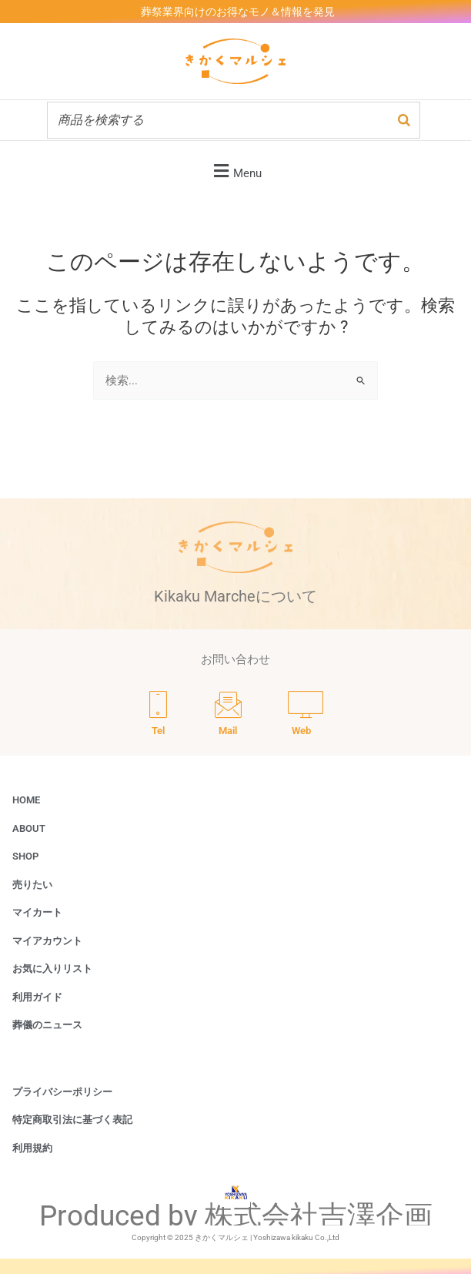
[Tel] (158, 715)
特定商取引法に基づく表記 (72, 1119)
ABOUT (28, 828)
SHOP (25, 856)
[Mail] (228, 715)
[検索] (404, 120)
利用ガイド (37, 997)
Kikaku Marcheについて (235, 596)
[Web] (305, 715)
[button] (235, 170)
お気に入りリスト (52, 968)
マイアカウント (47, 941)
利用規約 (32, 1148)
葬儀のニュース (47, 1025)
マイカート (37, 912)
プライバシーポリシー (62, 1092)
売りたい (32, 884)
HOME (26, 800)
